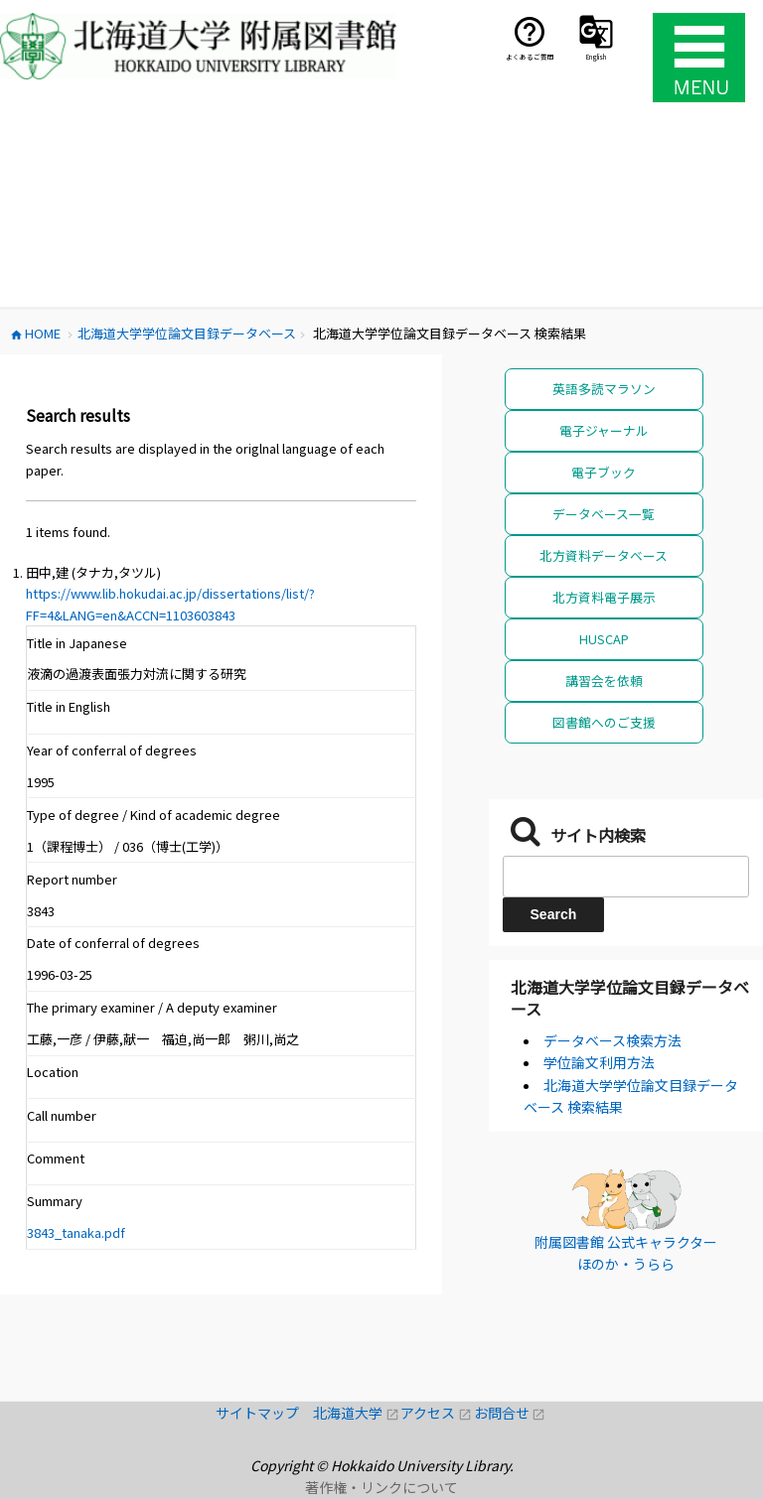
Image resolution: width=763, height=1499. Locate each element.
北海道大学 (356, 1413)
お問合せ (510, 1413)
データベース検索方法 (612, 1040)
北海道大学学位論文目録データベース (630, 998)
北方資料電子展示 (604, 597)
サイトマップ (264, 1413)
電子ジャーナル (604, 430)
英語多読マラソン (604, 388)
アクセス (436, 1413)
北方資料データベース (603, 555)
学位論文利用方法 (599, 1062)
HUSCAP (604, 638)
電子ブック (603, 472)
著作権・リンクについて (381, 1487)
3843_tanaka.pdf (76, 1232)
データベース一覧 (603, 513)
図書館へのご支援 (604, 722)
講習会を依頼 (604, 680)
